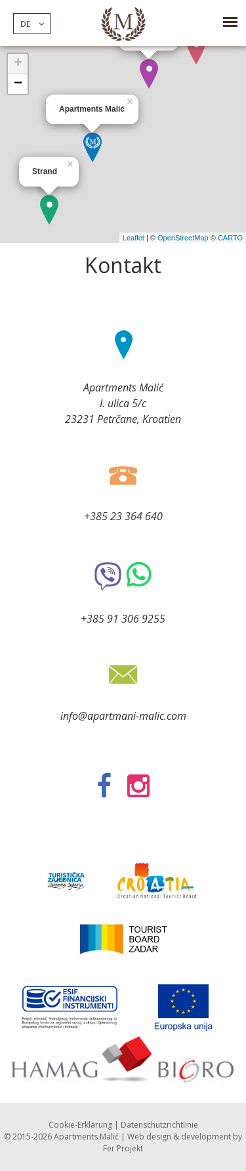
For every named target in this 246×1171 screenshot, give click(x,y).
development (206, 1136)
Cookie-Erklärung (80, 1124)
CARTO (230, 238)
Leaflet (133, 238)
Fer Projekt (123, 1148)
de (32, 24)
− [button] (18, 84)
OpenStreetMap (183, 238)
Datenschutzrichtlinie (159, 1124)
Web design (149, 1136)
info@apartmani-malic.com (123, 716)
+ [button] (18, 64)
